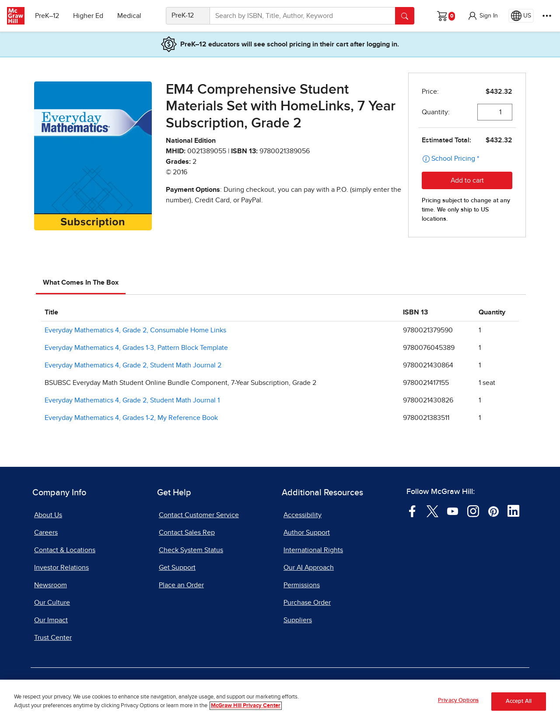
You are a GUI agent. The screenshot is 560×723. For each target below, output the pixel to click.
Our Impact (51, 620)
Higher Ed (88, 15)
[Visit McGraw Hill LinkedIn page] (513, 510)
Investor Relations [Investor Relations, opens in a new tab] (61, 567)
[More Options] (547, 16)
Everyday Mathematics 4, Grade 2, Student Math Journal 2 (133, 365)
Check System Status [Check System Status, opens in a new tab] (191, 550)
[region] (280, 701)
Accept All (519, 701)
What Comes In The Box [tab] (81, 282)
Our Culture (52, 602)
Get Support (177, 567)
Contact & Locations (64, 550)
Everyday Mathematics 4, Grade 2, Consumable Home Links (135, 330)
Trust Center (53, 637)
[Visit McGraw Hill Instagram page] (473, 510)
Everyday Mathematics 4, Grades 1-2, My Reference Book (131, 417)
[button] (482, 16)
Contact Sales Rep (187, 532)
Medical (129, 15)
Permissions (302, 585)
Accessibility (303, 514)
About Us (48, 514)
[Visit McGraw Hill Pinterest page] (493, 510)
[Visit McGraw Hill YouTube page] (452, 510)
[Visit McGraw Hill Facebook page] (412, 510)
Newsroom (50, 585)
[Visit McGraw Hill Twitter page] (432, 510)
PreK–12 (47, 15)
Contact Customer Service (199, 514)
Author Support (307, 532)
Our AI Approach (309, 567)
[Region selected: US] (521, 16)
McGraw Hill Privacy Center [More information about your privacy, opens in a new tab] (245, 706)
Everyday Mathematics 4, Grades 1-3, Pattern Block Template (136, 347)
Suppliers (298, 620)
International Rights (313, 550)
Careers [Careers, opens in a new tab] (46, 532)
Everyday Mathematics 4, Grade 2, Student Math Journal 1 (132, 400)
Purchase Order (307, 602)
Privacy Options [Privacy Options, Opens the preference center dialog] (458, 700)
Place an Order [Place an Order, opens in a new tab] (181, 585)
